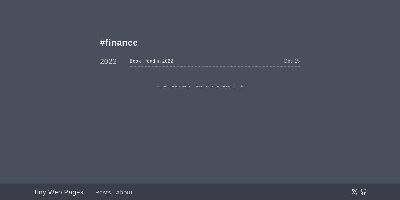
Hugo (215, 86)
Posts (103, 192)
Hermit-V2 (230, 86)
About (124, 192)
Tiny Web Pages (58, 192)
